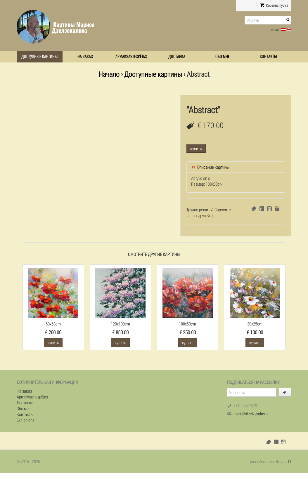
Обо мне (222, 56)
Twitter (253, 208)
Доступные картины (39, 56)
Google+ (277, 208)
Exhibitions (25, 420)
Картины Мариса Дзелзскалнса (73, 27)
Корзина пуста (274, 5)
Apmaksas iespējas (131, 56)
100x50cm (187, 324)
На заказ (85, 56)
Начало (109, 74)
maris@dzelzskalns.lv (250, 414)
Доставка (176, 56)
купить (196, 148)
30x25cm (254, 324)
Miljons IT (283, 461)
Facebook (261, 208)
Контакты (268, 56)
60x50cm (53, 324)
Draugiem (269, 208)
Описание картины (210, 167)
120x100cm (120, 324)
